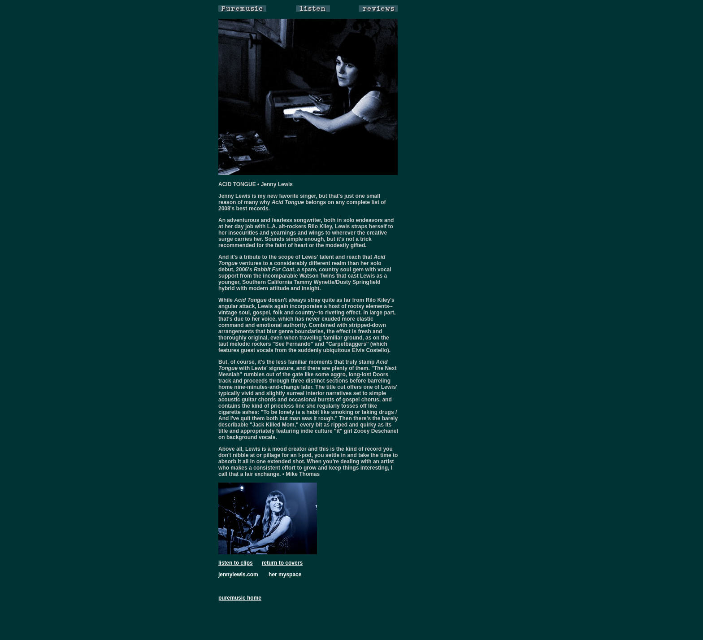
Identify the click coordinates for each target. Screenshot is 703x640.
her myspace (285, 574)
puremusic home (239, 598)
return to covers (282, 563)
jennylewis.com (238, 574)
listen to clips (235, 563)
